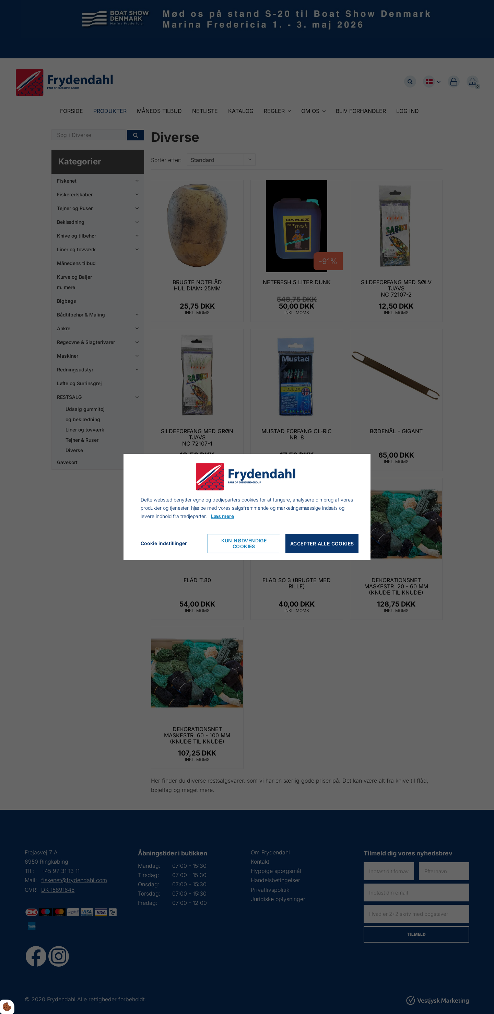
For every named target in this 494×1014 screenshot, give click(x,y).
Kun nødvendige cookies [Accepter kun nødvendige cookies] (244, 544)
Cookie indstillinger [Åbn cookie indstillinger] (164, 543)
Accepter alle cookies (322, 543)
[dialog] (247, 507)
